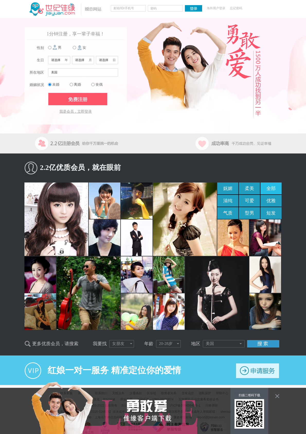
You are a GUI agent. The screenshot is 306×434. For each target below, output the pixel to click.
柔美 (249, 188)
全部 (271, 188)
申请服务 (257, 370)
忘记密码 (236, 8)
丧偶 (99, 84)
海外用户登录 (216, 8)
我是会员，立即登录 (75, 111)
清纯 (227, 200)
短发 (271, 213)
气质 (227, 213)
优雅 (271, 200)
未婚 (55, 84)
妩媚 (227, 188)
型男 (249, 213)
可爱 (249, 200)
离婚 (77, 84)
